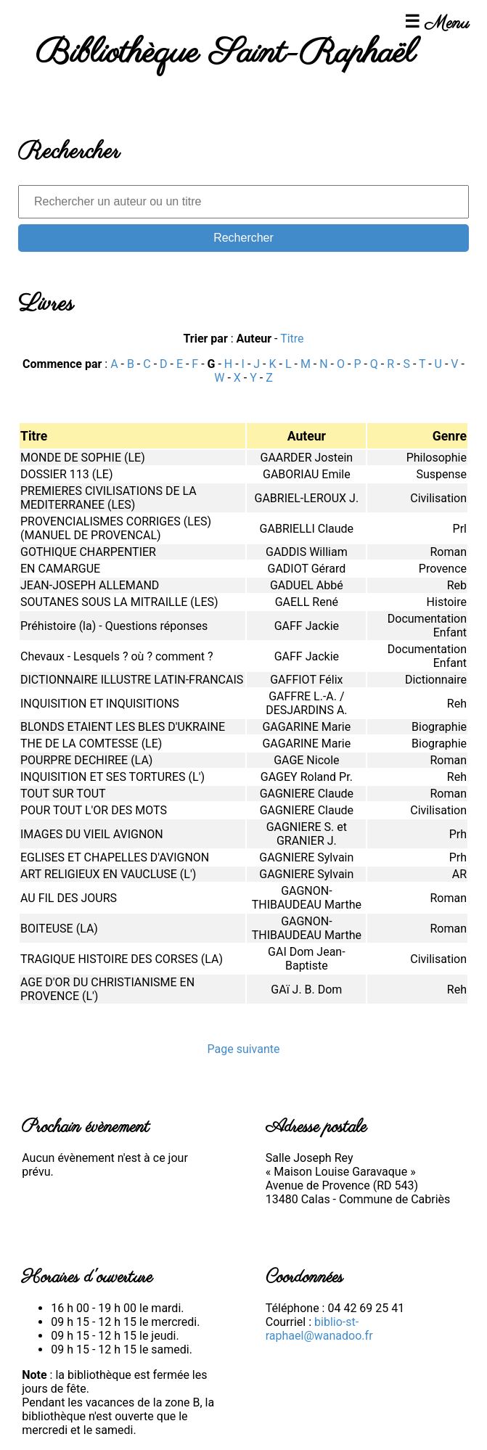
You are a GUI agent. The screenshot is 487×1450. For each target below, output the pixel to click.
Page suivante (243, 1049)
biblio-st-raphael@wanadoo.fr (319, 1329)
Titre (291, 338)
